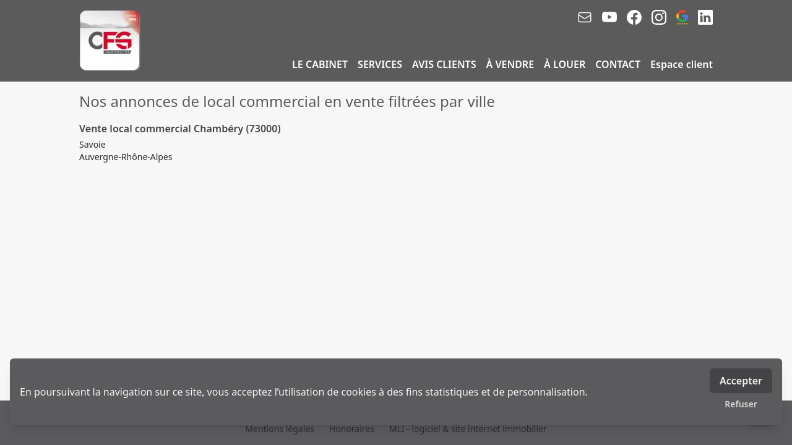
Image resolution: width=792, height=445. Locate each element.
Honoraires (351, 428)
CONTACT (617, 64)
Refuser (741, 404)
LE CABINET (320, 64)
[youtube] (609, 17)
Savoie (92, 144)
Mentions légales (279, 428)
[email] (584, 17)
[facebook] (634, 17)
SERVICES (380, 64)
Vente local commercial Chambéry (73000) (180, 128)
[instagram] (659, 17)
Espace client (681, 64)
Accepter (741, 381)
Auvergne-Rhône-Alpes (126, 157)
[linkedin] (705, 17)
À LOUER (564, 64)
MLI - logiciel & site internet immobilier (468, 428)
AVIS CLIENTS (444, 64)
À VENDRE (510, 64)
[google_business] (682, 17)
